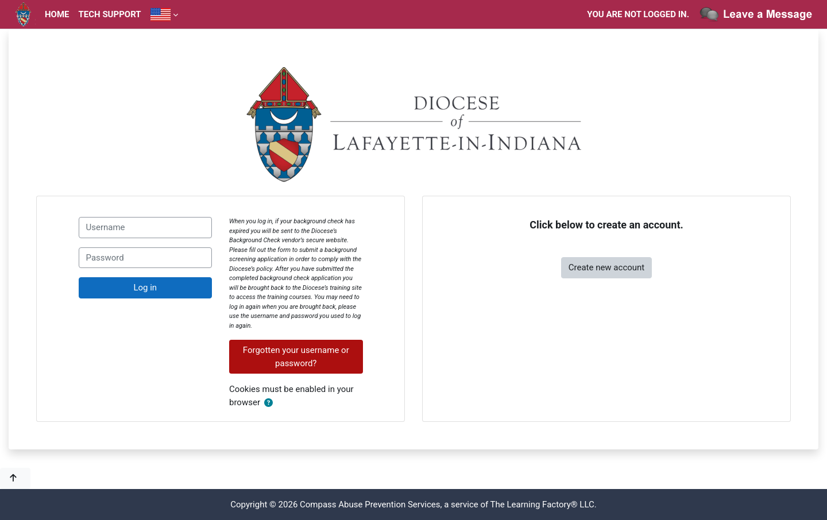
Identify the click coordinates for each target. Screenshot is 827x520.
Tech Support (110, 14)
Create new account (607, 267)
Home (57, 14)
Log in (145, 287)
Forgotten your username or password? (296, 356)
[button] (270, 403)
